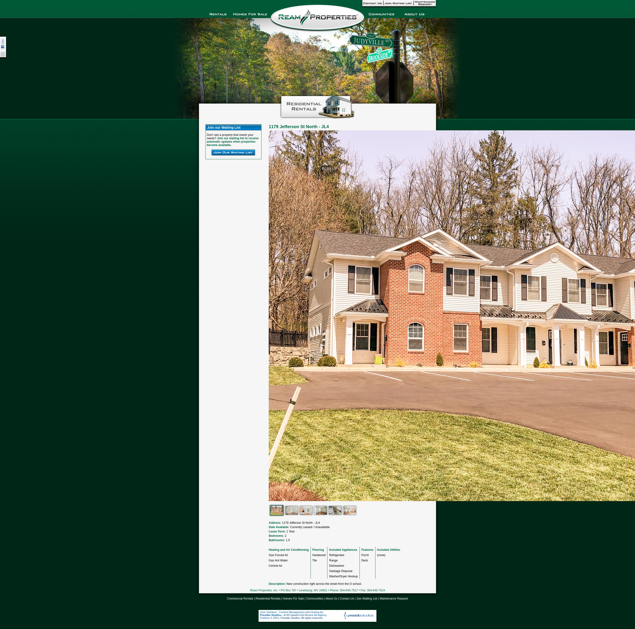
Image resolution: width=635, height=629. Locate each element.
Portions (265, 617)
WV (288, 615)
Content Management (291, 612)
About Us (331, 598)
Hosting (314, 612)
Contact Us (347, 598)
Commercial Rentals (240, 598)
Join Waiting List (366, 598)
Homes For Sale (293, 598)
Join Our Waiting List (233, 152)
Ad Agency (320, 615)
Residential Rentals (268, 598)
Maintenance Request (394, 598)
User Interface (268, 612)
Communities (314, 598)
